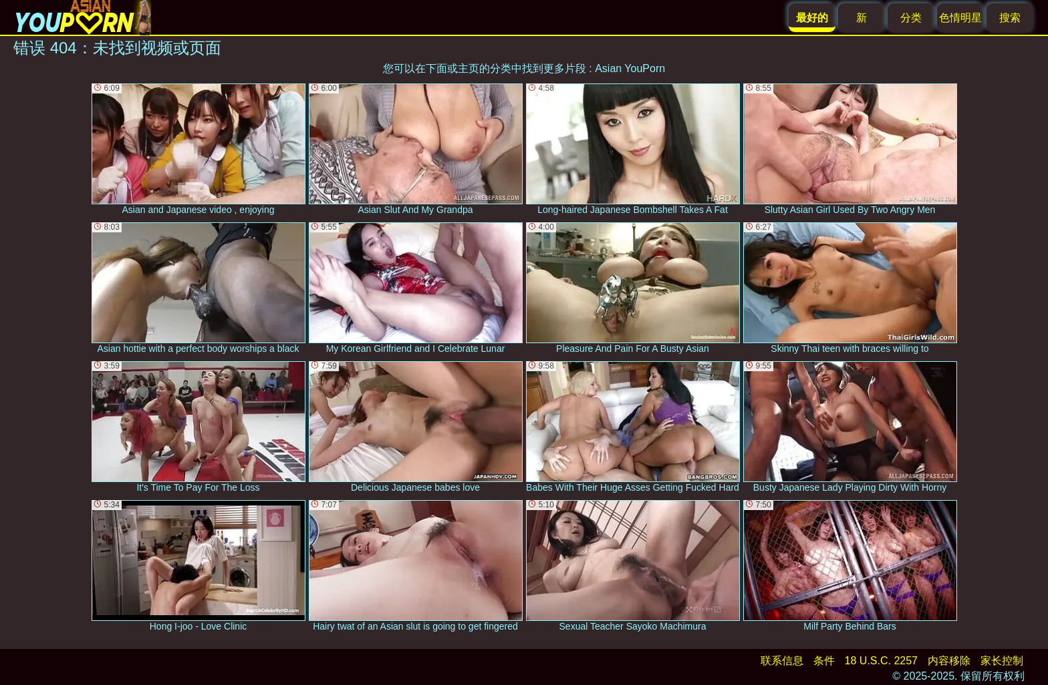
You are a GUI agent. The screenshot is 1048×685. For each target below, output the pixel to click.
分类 (911, 17)
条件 (824, 660)
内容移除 (949, 660)
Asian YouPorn (630, 68)
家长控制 (1001, 660)
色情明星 (960, 17)
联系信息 (782, 660)
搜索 (1010, 17)
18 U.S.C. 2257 (881, 660)
